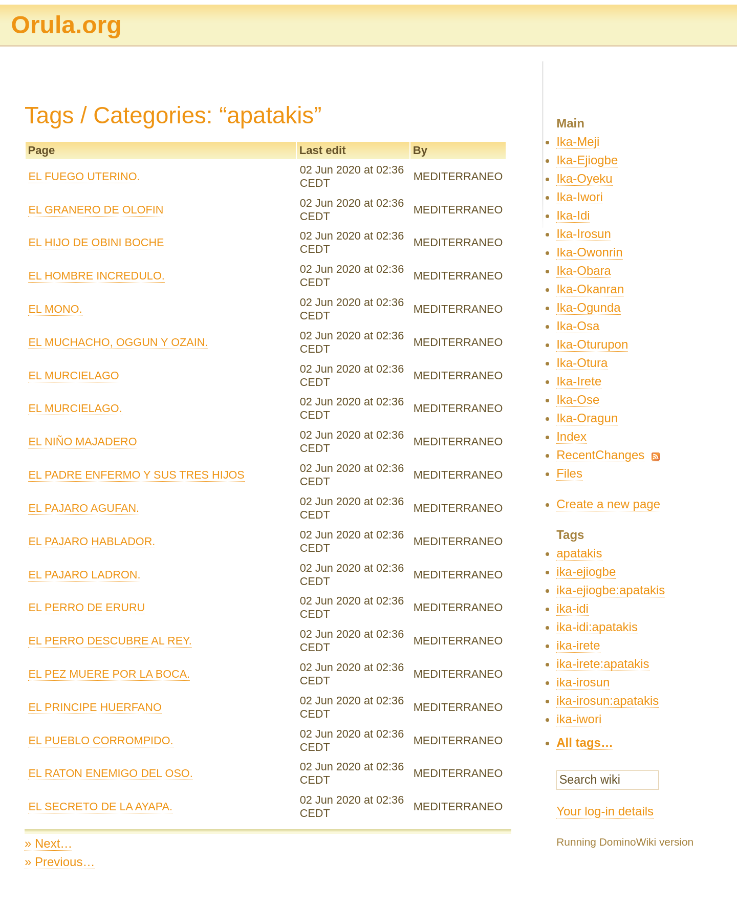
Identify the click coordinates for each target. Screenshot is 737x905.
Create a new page (608, 504)
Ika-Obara (583, 270)
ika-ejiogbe (586, 571)
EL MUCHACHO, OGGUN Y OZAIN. (118, 342)
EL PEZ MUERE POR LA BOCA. (109, 673)
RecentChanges (600, 455)
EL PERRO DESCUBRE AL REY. (109, 640)
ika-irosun (583, 682)
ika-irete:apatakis (602, 664)
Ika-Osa (577, 326)
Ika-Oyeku (584, 178)
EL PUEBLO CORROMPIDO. (100, 740)
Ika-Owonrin (589, 252)
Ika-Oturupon (592, 344)
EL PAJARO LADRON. (84, 574)
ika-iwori (578, 719)
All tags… (584, 742)
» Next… (48, 843)
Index (571, 436)
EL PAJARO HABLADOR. (91, 541)
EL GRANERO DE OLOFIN (95, 209)
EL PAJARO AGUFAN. (83, 508)
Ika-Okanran (590, 289)
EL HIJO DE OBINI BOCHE (96, 242)
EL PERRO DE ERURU (86, 607)
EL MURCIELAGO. (75, 408)
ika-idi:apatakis (597, 627)
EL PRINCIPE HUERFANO (94, 707)
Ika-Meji (577, 141)
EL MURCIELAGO (73, 375)
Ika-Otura (582, 363)
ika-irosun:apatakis (607, 700)
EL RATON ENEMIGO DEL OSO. (110, 773)
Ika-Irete (578, 381)
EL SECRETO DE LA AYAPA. (100, 806)
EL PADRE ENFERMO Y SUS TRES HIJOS (136, 474)
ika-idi (572, 608)
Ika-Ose (577, 399)
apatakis (579, 553)
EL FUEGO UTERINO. (84, 176)
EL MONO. (55, 309)
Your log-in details (605, 811)
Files (569, 473)
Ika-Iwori (579, 197)
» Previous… (60, 862)
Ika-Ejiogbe (587, 160)
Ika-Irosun (583, 234)
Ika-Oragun (587, 418)
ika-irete (578, 645)
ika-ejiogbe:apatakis (610, 590)
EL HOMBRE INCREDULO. (96, 275)
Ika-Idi (573, 215)
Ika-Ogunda (588, 307)
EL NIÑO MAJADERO (82, 441)
